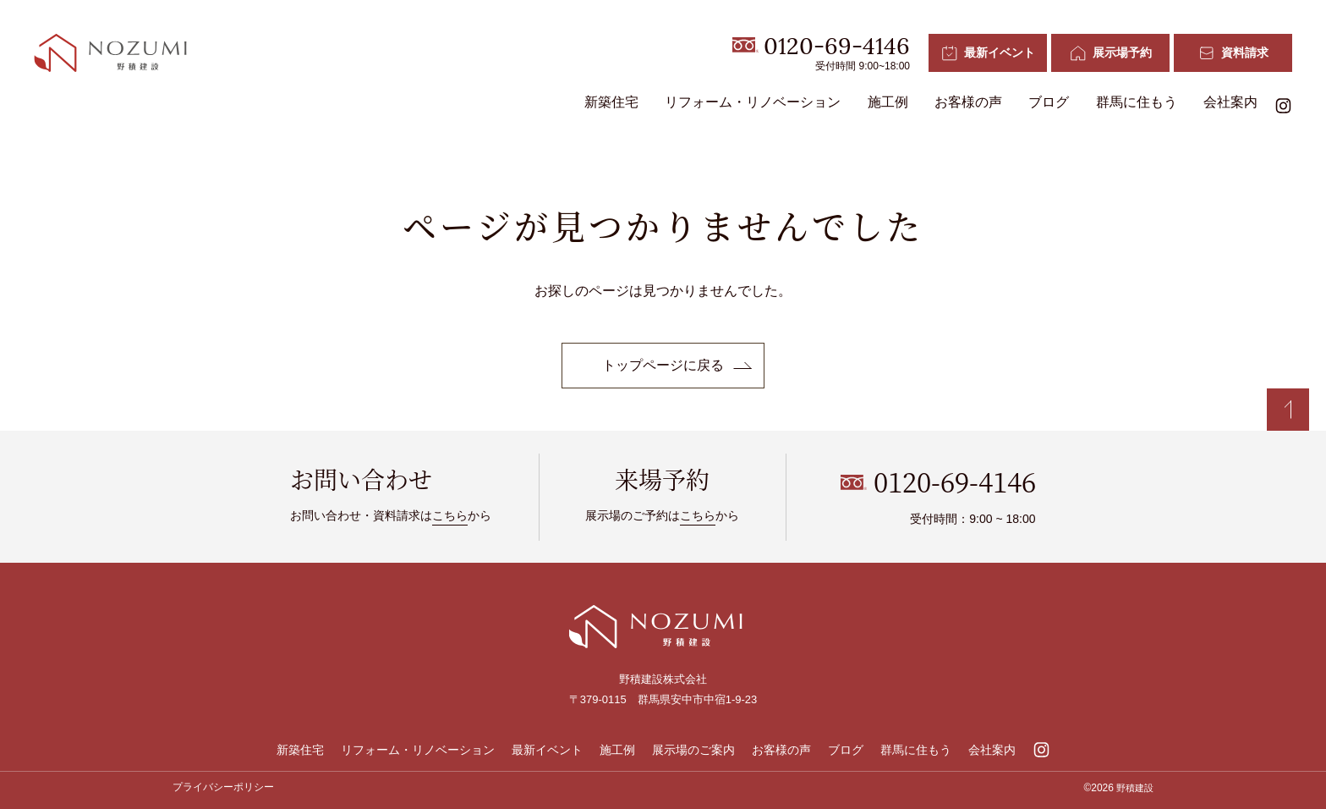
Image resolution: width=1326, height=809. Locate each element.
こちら (450, 515)
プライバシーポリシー (223, 787)
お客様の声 (968, 102)
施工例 (888, 102)
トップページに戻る (663, 365)
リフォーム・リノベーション (753, 102)
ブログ (1048, 102)
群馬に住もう (1136, 102)
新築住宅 (611, 102)
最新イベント (547, 750)
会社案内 (1230, 102)
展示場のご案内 (693, 750)
